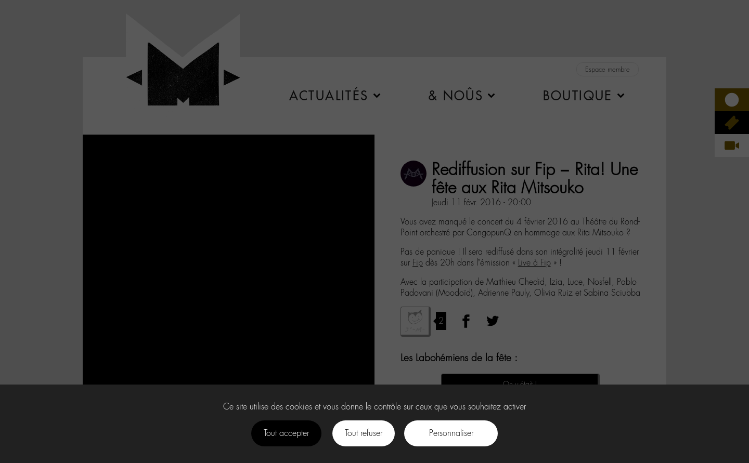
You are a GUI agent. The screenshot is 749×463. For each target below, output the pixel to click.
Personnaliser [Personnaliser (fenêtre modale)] (451, 433)
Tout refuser (363, 433)
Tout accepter (286, 433)
